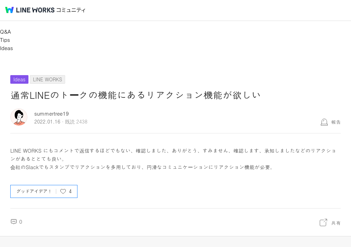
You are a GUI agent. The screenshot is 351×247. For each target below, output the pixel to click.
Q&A (5, 31)
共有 (336, 222)
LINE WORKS (47, 79)
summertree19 (51, 113)
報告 (336, 121)
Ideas (6, 47)
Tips (5, 39)
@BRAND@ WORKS (30, 10)
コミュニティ (71, 10)
